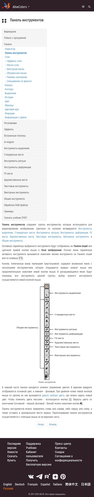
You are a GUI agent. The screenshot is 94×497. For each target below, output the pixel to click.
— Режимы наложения (16, 77)
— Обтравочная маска (15, 73)
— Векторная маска (14, 69)
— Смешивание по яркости (18, 81)
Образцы (9, 105)
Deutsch (20, 484)
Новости (12, 452)
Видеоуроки (10, 31)
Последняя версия (14, 446)
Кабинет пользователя (34, 454)
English (7, 484)
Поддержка (33, 444)
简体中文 (71, 484)
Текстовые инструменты (16, 186)
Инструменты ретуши (15, 161)
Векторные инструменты (16, 192)
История (9, 97)
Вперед (52, 424)
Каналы (9, 85)
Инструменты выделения (16, 148)
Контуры (9, 89)
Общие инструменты (14, 198)
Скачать (12, 456)
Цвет (7, 101)
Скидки (59, 452)
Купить (11, 460)
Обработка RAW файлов (16, 205)
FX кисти (8, 173)
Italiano (57, 484)
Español (45, 484)
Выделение (10, 93)
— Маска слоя (12, 65)
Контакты (61, 448)
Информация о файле (16, 117)
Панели (8, 44)
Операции (10, 113)
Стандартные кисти (14, 154)
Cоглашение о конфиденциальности (68, 458)
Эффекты (8, 129)
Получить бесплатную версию (39, 462)
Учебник (31, 448)
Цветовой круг (12, 109)
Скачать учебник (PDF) (15, 217)
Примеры (8, 211)
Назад (41, 424)
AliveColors (20, 7)
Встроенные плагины (15, 135)
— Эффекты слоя (13, 61)
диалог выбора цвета (53, 395)
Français (33, 484)
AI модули (9, 142)
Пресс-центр (63, 444)
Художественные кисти (15, 180)
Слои (7, 57)
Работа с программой (15, 38)
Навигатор (10, 49)
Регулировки (10, 123)
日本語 (86, 484)
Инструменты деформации (17, 167)
